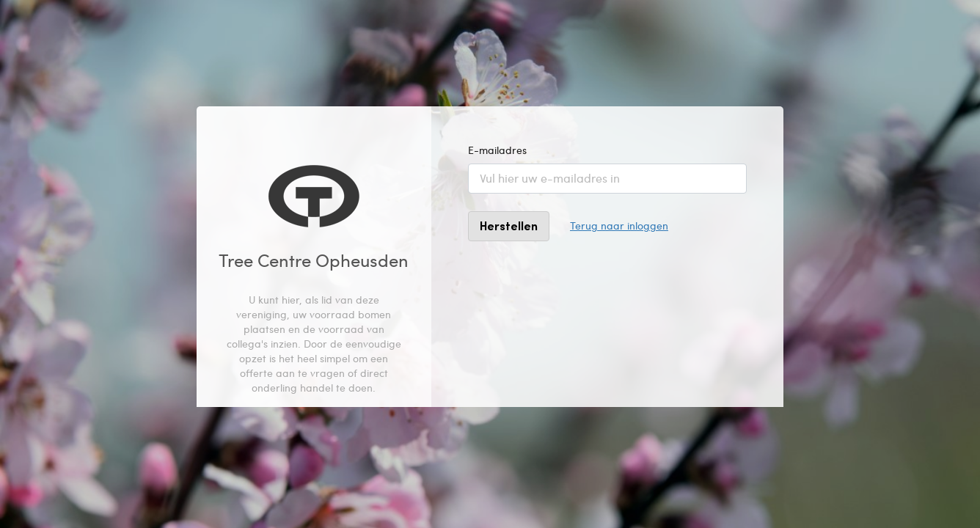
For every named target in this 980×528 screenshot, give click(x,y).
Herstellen (509, 225)
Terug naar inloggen (619, 225)
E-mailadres (497, 150)
